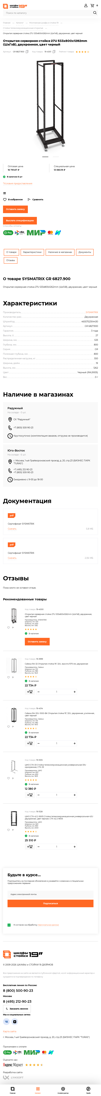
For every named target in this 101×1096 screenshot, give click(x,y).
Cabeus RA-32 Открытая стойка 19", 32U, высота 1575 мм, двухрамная (56, 664)
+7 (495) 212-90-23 (23, 469)
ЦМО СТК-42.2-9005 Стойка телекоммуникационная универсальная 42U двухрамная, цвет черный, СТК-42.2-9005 (59, 817)
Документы (85, 252)
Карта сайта (9, 1031)
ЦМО (40, 771)
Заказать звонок (17, 1008)
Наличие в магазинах (60, 252)
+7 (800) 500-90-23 (23, 427)
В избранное (13, 199)
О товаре (11, 252)
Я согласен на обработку (33, 925)
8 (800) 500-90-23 (18, 991)
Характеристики (32, 252)
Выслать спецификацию (20, 220)
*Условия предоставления (17, 183)
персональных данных (48, 925)
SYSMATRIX (92, 312)
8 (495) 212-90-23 (17, 1001)
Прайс (88, 1090)
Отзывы (10, 260)
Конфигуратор (63, 1090)
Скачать (12, 528)
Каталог (38, 1090)
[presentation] (30, 915)
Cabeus (41, 667)
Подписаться (50, 903)
